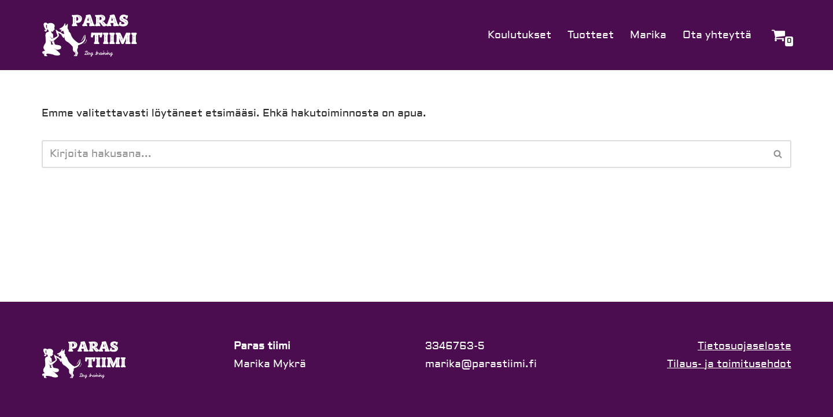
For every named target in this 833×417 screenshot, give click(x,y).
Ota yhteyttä (717, 35)
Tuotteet (590, 35)
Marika (648, 35)
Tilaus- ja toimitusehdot (729, 364)
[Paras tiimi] (91, 35)
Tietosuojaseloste (744, 346)
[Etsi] (403, 154)
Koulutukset (519, 35)
